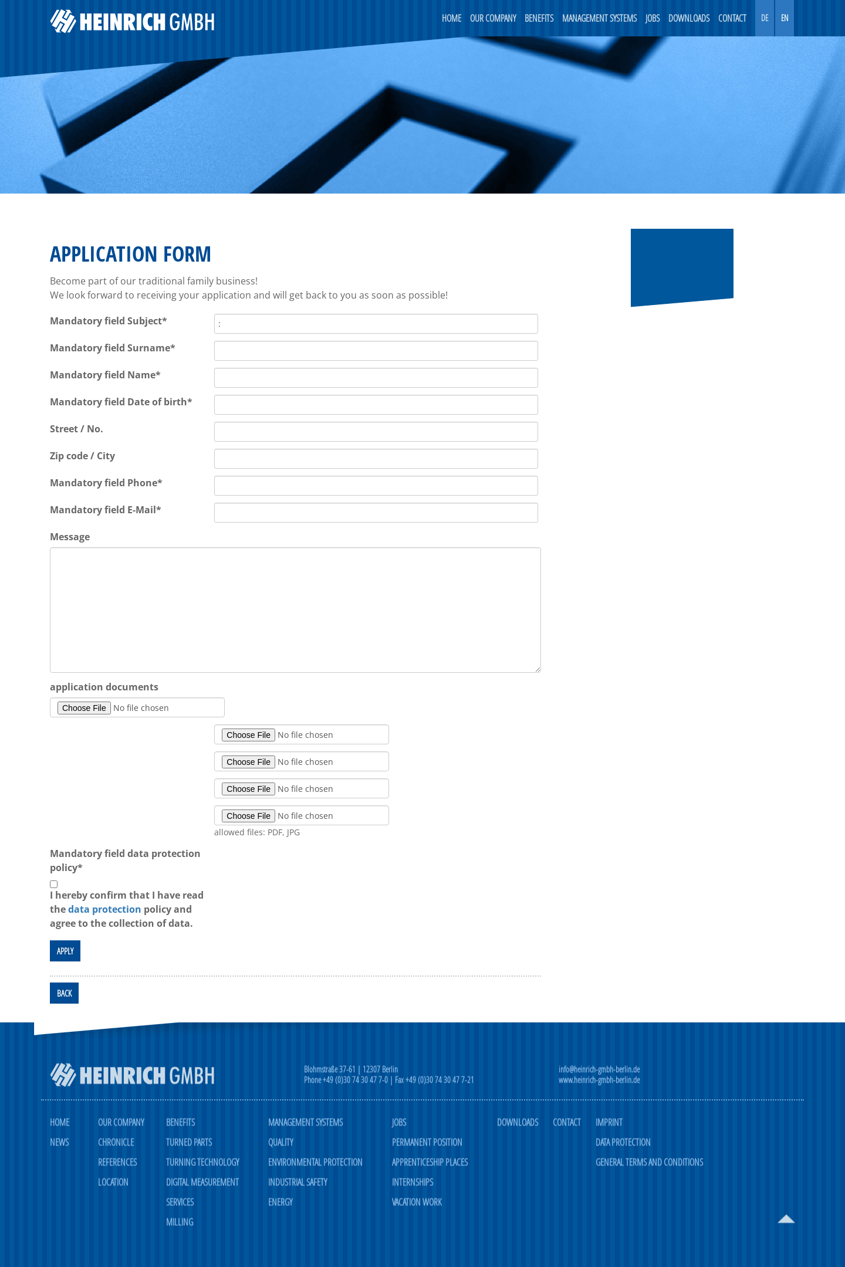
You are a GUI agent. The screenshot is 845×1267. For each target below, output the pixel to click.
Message (70, 537)
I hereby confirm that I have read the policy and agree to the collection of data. (127, 909)
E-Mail (105, 510)
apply (65, 951)
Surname (112, 348)
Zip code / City (82, 456)
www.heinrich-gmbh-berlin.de (599, 1086)
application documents (104, 687)
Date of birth (121, 402)
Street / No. (76, 429)
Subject (108, 321)
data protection (104, 909)
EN (784, 17)
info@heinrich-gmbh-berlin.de (599, 1075)
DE (764, 17)
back (64, 994)
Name (105, 375)
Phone (106, 483)
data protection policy (125, 861)
